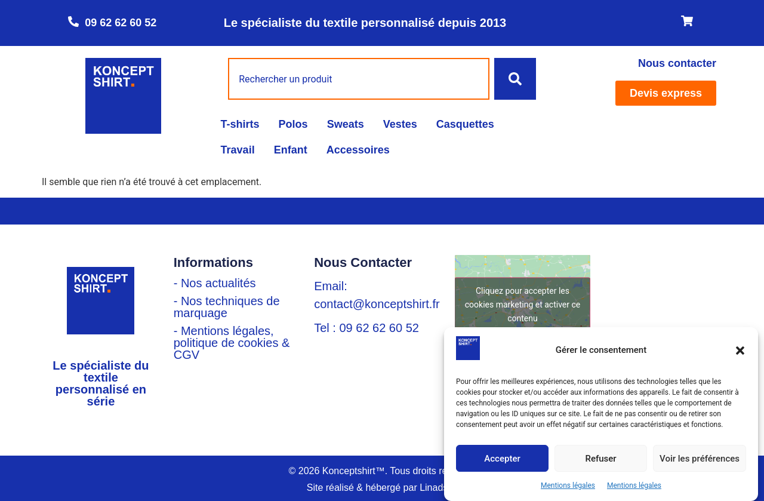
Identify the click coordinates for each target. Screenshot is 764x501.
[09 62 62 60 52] (73, 21)
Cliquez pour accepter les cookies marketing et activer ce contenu (522, 303)
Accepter (502, 458)
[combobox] (358, 79)
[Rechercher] (515, 79)
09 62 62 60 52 (120, 23)
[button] (740, 350)
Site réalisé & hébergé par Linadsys (382, 487)
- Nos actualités (215, 283)
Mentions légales (568, 485)
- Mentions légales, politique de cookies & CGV (232, 342)
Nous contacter (677, 63)
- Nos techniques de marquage (227, 306)
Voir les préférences (700, 458)
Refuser (600, 458)
